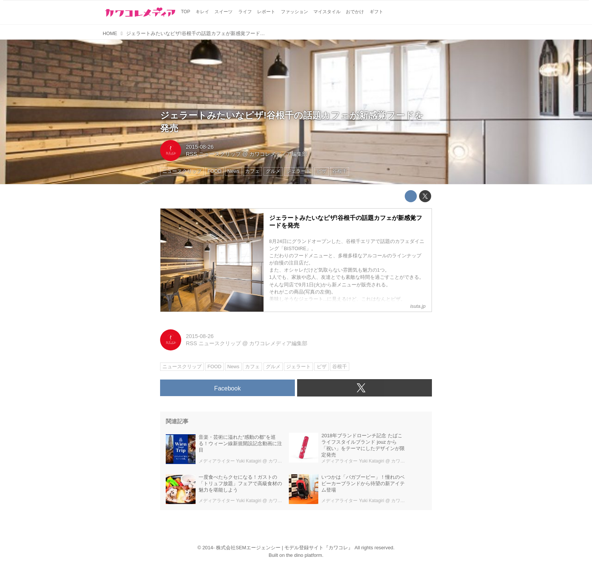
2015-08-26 (200, 147)
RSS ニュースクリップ (213, 154)
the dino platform (304, 555)
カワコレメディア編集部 (278, 154)
